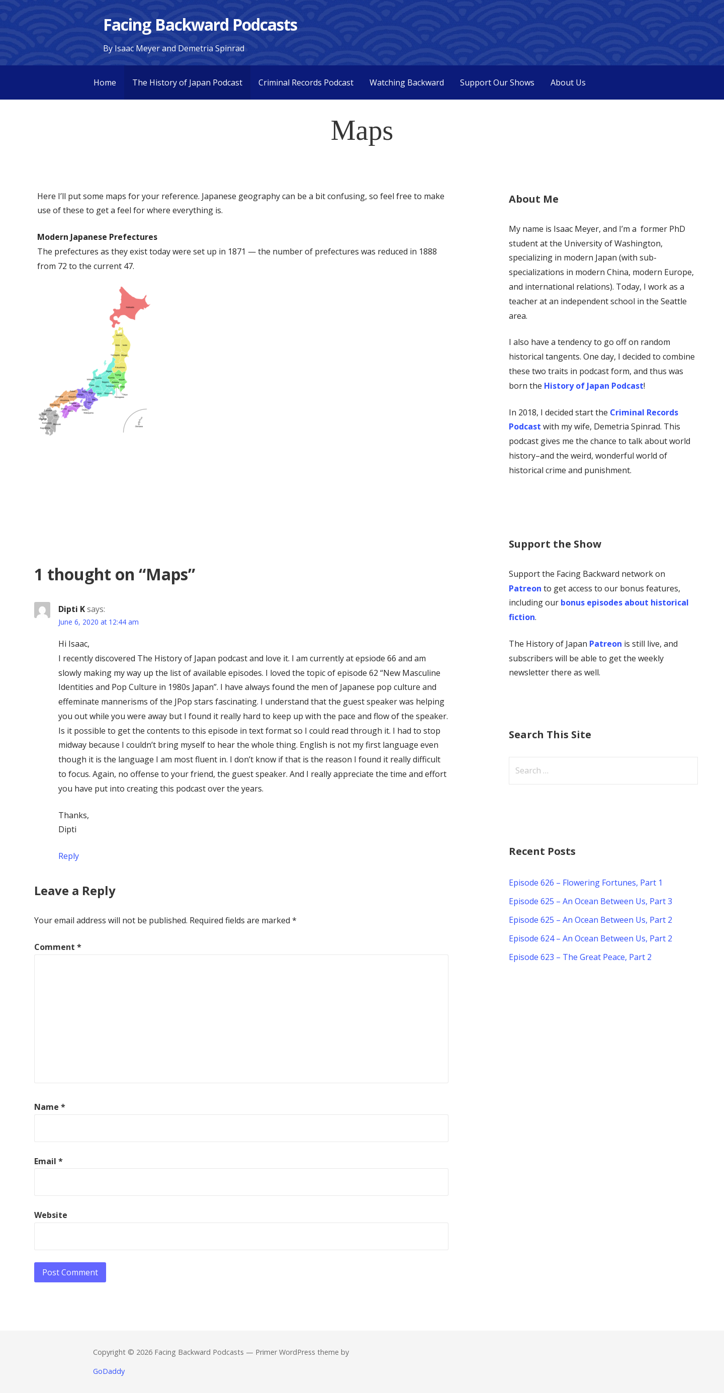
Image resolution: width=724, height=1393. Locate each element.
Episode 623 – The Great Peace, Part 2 (580, 957)
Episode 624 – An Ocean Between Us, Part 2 (590, 938)
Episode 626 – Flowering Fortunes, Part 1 (586, 882)
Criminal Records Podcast (305, 82)
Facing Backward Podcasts (200, 24)
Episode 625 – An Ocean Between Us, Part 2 (590, 919)
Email (48, 1161)
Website (50, 1215)
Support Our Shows (497, 82)
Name (49, 1106)
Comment (57, 946)
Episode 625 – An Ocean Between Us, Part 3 (590, 901)
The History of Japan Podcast (187, 82)
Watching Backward (407, 82)
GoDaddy (109, 1371)
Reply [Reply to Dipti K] (68, 855)
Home (105, 82)
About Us (568, 82)
